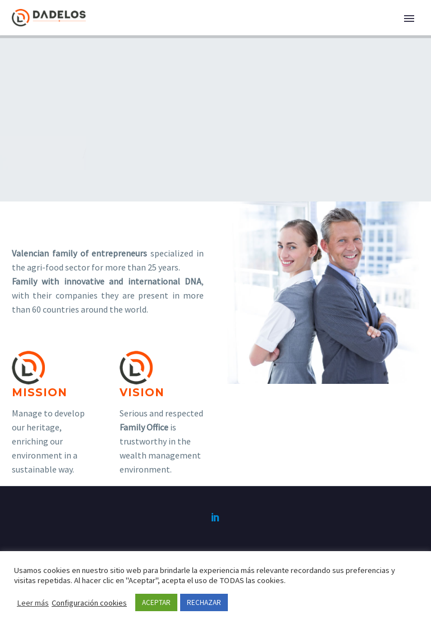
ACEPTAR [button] (156, 602)
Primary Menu (409, 18)
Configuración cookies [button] (89, 603)
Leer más (33, 603)
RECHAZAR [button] (204, 602)
